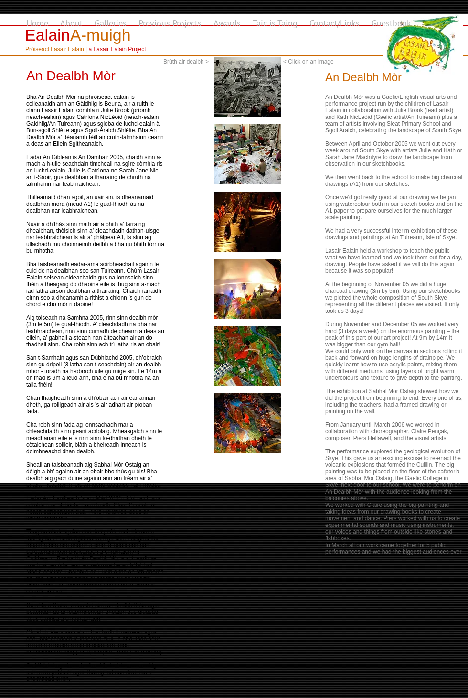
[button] (247, 87)
